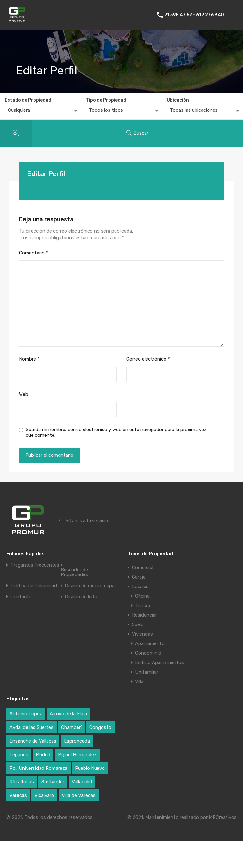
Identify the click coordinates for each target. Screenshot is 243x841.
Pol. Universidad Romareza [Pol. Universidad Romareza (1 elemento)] (38, 768)
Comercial (142, 567)
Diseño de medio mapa (90, 585)
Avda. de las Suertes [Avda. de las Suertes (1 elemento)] (31, 727)
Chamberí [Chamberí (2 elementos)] (71, 727)
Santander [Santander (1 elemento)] (52, 782)
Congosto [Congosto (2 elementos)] (100, 727)
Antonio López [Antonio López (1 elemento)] (25, 714)
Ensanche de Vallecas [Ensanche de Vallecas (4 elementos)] (32, 741)
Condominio (148, 653)
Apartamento (150, 643)
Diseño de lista (81, 596)
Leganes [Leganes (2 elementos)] (18, 754)
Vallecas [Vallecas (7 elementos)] (18, 795)
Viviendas (142, 634)
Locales (140, 586)
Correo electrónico (148, 359)
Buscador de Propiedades (74, 572)
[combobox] (40, 111)
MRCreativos (223, 817)
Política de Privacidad (33, 585)
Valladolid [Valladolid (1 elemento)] (82, 782)
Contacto (21, 596)
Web (23, 394)
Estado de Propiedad (28, 100)
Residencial (144, 615)
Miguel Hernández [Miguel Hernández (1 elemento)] (77, 754)
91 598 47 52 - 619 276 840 (194, 14)
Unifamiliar (146, 672)
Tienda (142, 605)
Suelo (138, 624)
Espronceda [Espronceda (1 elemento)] (77, 741)
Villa (139, 681)
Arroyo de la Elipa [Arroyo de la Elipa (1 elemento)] (68, 714)
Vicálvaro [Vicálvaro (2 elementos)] (44, 795)
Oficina (142, 596)
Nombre (29, 359)
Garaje (139, 577)
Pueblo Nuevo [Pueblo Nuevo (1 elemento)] (90, 768)
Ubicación (178, 100)
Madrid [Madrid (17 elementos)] (43, 754)
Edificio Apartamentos (159, 662)
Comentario (33, 253)
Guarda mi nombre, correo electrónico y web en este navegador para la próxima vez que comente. (116, 432)
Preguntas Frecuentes (34, 565)
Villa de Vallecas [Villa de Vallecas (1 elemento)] (79, 795)
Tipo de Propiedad (106, 100)
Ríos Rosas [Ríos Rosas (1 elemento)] (21, 782)
